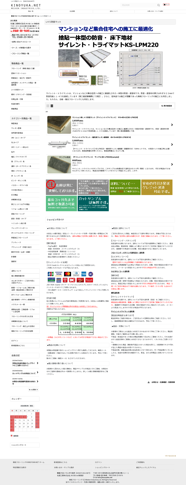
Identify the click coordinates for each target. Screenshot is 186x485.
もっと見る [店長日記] (33, 391)
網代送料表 (115, 294)
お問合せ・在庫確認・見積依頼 (163, 384)
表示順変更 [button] (166, 107)
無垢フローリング (63, 473)
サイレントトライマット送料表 (122, 313)
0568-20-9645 (101, 475)
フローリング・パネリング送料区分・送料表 (127, 254)
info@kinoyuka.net (105, 477)
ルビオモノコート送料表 (120, 273)
